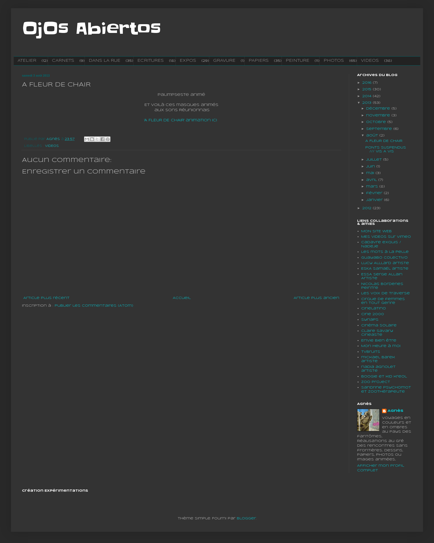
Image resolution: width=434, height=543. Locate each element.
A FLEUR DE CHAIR (383, 140)
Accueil (182, 298)
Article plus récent (46, 298)
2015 (367, 89)
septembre (379, 128)
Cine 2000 (372, 314)
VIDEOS (370, 61)
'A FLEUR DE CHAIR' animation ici (180, 120)
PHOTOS (334, 61)
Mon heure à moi (380, 346)
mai (370, 173)
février (375, 193)
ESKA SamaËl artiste (384, 268)
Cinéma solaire (379, 325)
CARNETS (63, 61)
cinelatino (373, 308)
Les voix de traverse (385, 293)
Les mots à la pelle (385, 251)
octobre (376, 122)
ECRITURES (150, 61)
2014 (367, 96)
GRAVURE (224, 61)
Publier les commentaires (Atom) (94, 305)
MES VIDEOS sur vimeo (386, 236)
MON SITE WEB (376, 231)
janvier (375, 199)
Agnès (395, 410)
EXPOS (188, 61)
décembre (378, 108)
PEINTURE (297, 61)
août (372, 135)
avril (372, 179)
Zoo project (375, 382)
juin (371, 166)
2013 (367, 102)
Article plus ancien (316, 298)
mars (372, 186)
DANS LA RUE (104, 61)
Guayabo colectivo (384, 257)
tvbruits (370, 351)
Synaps (370, 319)
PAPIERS (259, 61)
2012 (367, 208)
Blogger (246, 518)
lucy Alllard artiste (385, 263)
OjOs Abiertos (91, 28)
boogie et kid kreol (384, 376)
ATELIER (27, 61)
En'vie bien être (378, 340)
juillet (374, 159)
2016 (367, 82)
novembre (378, 115)
